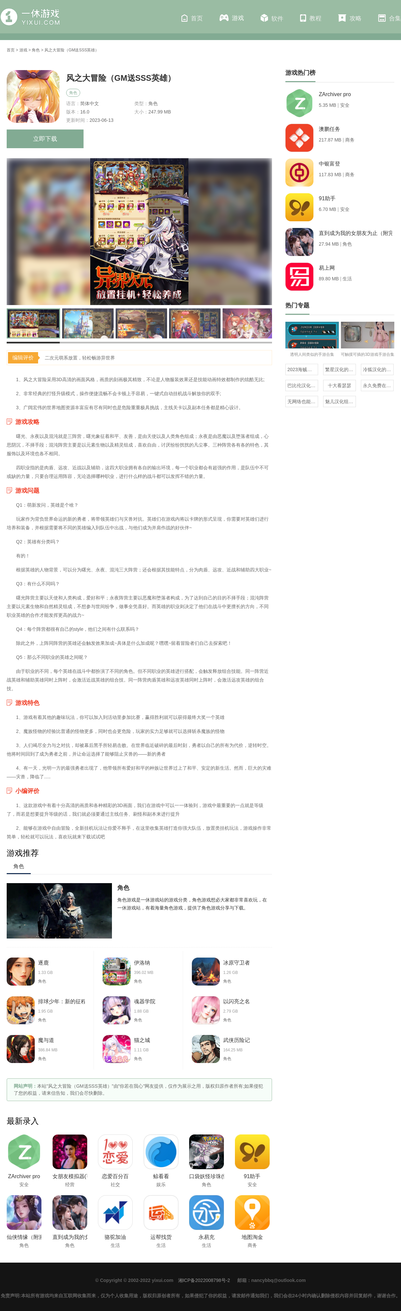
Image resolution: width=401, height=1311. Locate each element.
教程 (310, 18)
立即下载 (45, 139)
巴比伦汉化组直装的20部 (302, 385)
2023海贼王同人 (302, 369)
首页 (192, 18)
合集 (389, 18)
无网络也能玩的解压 (302, 401)
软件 (272, 18)
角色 (36, 50)
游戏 (232, 17)
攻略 (350, 18)
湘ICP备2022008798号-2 (204, 1280)
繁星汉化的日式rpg (340, 369)
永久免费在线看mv (378, 385)
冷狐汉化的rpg (378, 369)
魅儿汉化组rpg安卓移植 (340, 401)
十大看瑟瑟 (339, 385)
